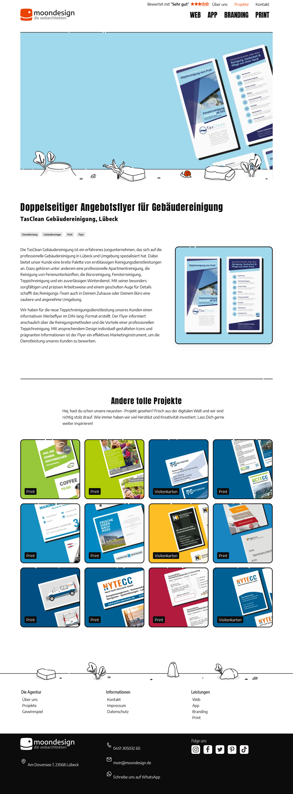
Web (196, 699)
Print (30, 491)
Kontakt (114, 699)
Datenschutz (118, 711)
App (195, 705)
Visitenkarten (166, 491)
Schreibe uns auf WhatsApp (136, 776)
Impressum (116, 705)
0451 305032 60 (126, 748)
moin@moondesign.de (132, 762)
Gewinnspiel (32, 711)
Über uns (30, 699)
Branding (200, 711)
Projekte (29, 705)
